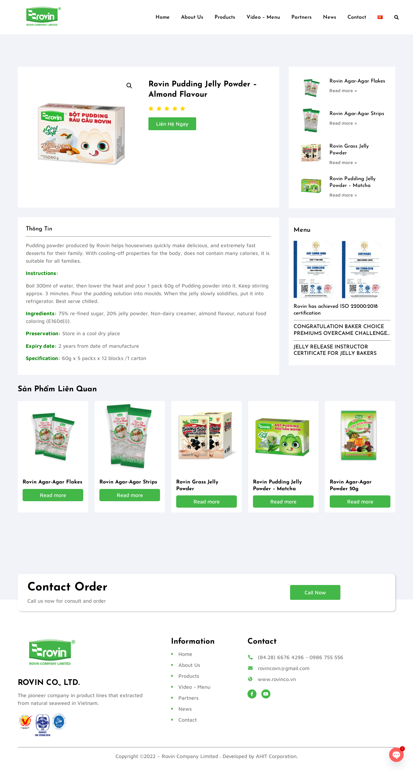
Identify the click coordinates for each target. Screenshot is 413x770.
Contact (357, 17)
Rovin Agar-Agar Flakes (357, 81)
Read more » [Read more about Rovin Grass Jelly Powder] (343, 162)
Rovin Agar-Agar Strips (356, 113)
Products (225, 17)
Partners (301, 17)
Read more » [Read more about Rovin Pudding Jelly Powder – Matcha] (343, 195)
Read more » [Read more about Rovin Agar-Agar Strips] (343, 123)
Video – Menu (263, 17)
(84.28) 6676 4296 (281, 657)
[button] (396, 17)
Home (163, 17)
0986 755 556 (326, 657)
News (329, 17)
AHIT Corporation (276, 756)
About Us (192, 17)
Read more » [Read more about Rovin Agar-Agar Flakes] (343, 90)
